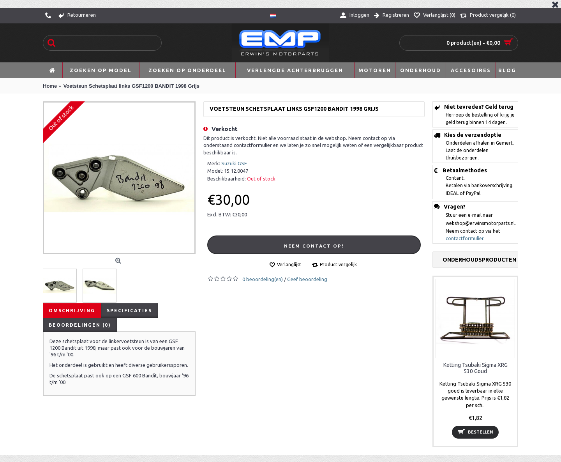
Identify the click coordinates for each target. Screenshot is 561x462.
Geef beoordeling (307, 279)
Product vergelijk (338, 264)
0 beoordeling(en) (262, 279)
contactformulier (464, 238)
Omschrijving (72, 310)
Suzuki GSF (234, 163)
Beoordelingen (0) (80, 324)
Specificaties (129, 310)
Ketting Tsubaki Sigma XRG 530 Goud (475, 368)
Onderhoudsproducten (479, 260)
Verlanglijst (289, 264)
